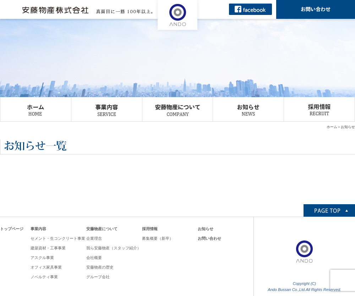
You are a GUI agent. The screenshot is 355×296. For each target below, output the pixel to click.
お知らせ (205, 229)
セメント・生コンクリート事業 (58, 238)
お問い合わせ (209, 238)
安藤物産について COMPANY (177, 109)
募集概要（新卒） (157, 238)
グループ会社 (98, 277)
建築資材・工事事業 (48, 248)
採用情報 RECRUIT (319, 109)
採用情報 (150, 229)
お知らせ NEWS (248, 109)
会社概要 (94, 257)
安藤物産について (102, 229)
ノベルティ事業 (44, 277)
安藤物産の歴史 (100, 267)
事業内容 (38, 229)
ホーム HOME (35, 109)
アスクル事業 (42, 257)
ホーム (332, 127)
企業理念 (94, 238)
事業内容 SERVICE (106, 109)
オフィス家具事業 (46, 267)
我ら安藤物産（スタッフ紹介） (113, 248)
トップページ (11, 229)
